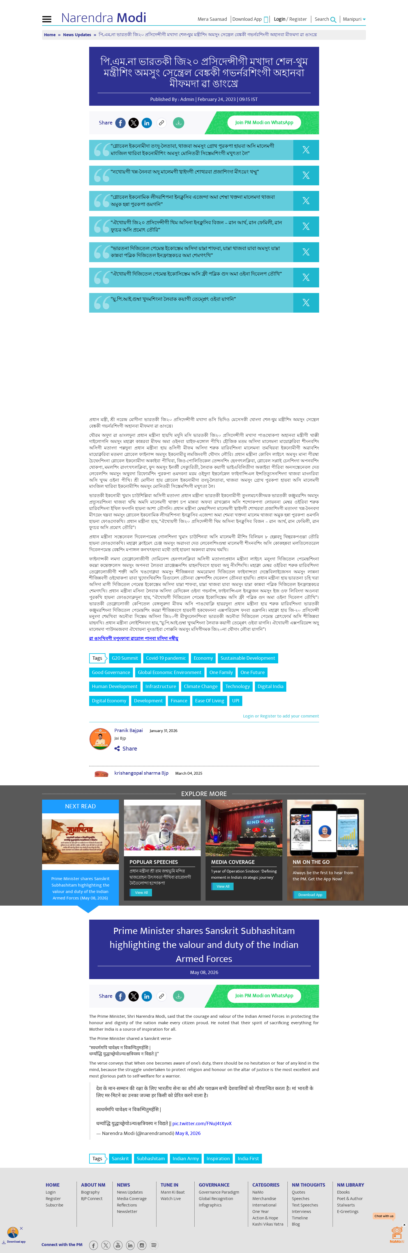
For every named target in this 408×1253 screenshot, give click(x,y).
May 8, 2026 (187, 1133)
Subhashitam (151, 1159)
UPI (235, 701)
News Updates (77, 35)
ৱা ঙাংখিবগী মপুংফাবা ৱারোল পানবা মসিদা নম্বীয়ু (133, 638)
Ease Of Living (209, 701)
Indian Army (186, 1159)
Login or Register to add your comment (281, 716)
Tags (99, 658)
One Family (221, 672)
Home (50, 35)
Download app (16, 1241)
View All (141, 892)
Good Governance (111, 672)
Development (148, 701)
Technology (237, 686)
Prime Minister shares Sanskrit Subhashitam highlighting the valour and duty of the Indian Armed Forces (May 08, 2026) (80, 888)
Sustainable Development (248, 658)
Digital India (270, 686)
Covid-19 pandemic (166, 658)
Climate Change (201, 686)
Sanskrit (120, 1159)
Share (125, 749)
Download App (310, 895)
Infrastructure (161, 686)
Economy (203, 658)
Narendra (104, 17)
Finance (179, 701)
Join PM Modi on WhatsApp (264, 123)
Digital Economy (109, 701)
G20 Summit (125, 658)
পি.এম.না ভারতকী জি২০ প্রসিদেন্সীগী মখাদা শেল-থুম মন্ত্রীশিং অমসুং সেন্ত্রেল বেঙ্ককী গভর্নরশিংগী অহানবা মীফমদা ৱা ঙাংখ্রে (208, 35)
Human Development (115, 686)
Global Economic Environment (170, 672)
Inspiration (218, 1159)
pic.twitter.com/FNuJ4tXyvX (202, 1124)
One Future (253, 672)
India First (248, 1159)
